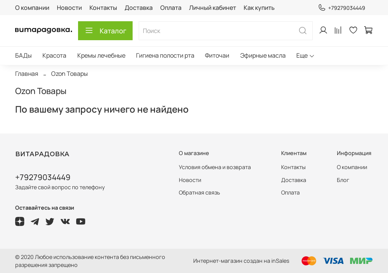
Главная (26, 73)
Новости (69, 7)
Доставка (139, 7)
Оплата (170, 7)
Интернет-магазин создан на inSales (241, 260)
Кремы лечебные (101, 55)
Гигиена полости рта (165, 55)
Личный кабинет (212, 7)
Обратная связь (199, 192)
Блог (343, 180)
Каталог (105, 30)
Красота (54, 55)
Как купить (259, 7)
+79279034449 (341, 8)
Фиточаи (217, 55)
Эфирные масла (263, 55)
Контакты (103, 7)
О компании (32, 7)
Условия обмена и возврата (215, 167)
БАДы (23, 55)
